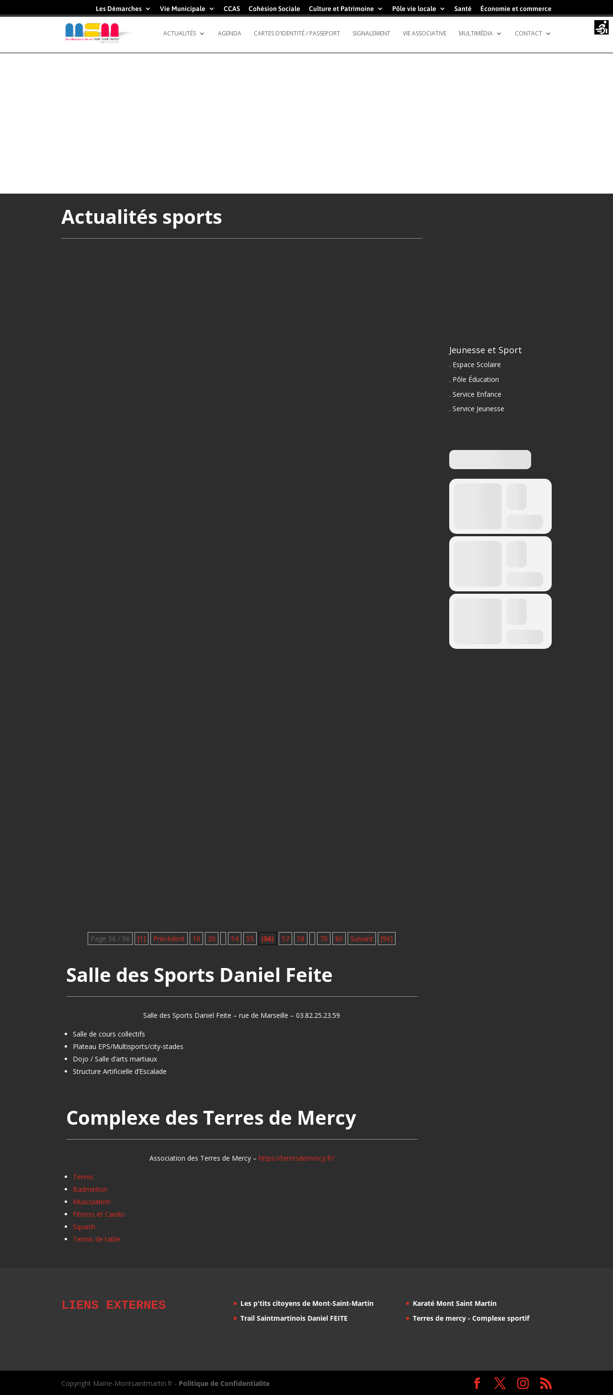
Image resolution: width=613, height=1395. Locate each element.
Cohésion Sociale (274, 8)
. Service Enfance (475, 394)
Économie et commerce (516, 8)
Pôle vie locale (414, 8)
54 (234, 938)
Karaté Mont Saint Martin (455, 1303)
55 (250, 938)
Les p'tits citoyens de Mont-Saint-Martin (307, 1303)
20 (212, 938)
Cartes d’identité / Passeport (297, 33)
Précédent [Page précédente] (169, 938)
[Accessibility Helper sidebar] (601, 28)
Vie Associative (424, 33)
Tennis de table (96, 1239)
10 (196, 938)
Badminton (90, 1189)
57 (285, 938)
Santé (463, 8)
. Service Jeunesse (476, 408)
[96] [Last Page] (387, 938)
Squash (84, 1226)
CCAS (232, 8)
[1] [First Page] (141, 938)
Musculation (92, 1201)
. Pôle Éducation (474, 379)
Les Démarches (119, 8)
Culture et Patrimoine (341, 8)
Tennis (83, 1176)
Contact (528, 33)
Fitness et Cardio (99, 1214)
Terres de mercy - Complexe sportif (471, 1318)
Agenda (229, 33)
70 (324, 938)
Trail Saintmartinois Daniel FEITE (294, 1318)
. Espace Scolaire (475, 364)
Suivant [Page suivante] (362, 938)
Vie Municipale (182, 8)
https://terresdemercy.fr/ (296, 1158)
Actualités (179, 33)
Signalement (371, 33)
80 (339, 938)
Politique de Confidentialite (224, 1381)
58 (301, 938)
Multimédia (476, 33)
